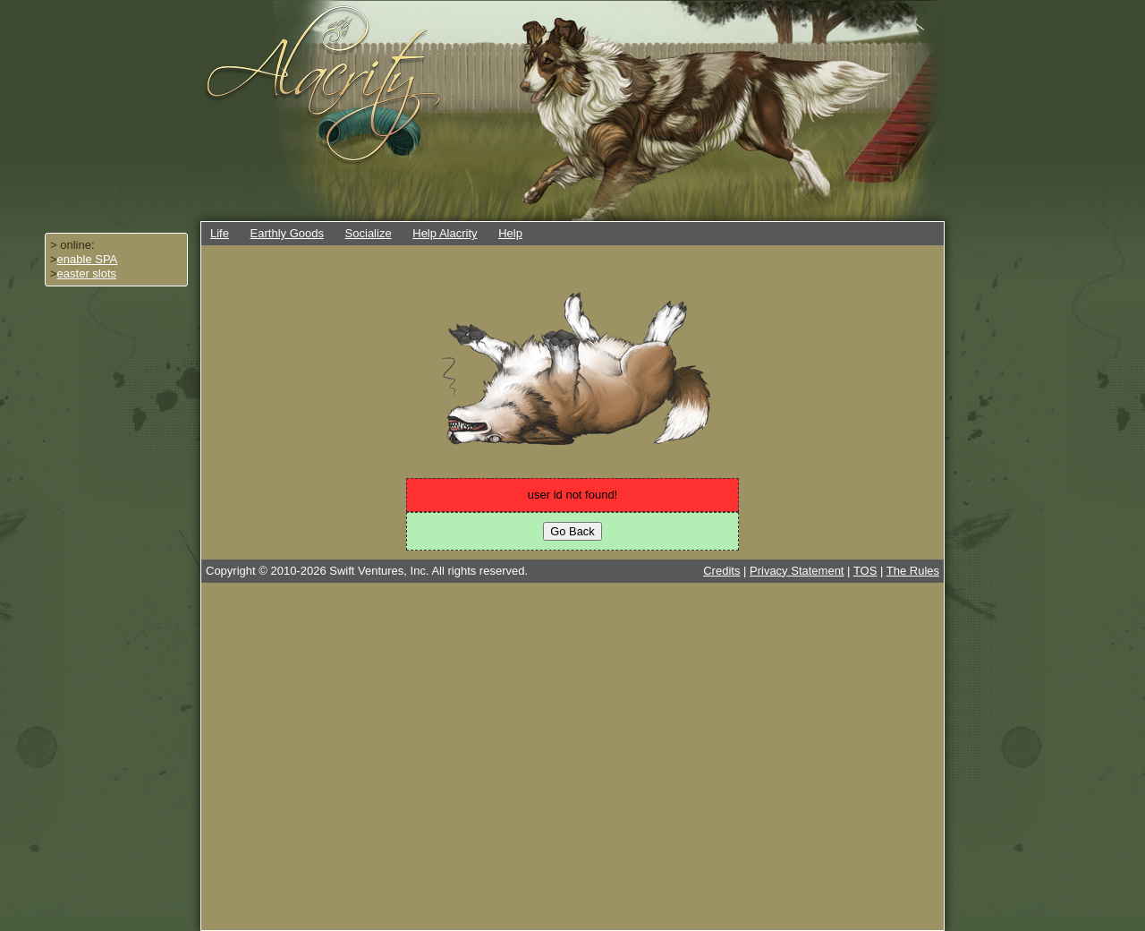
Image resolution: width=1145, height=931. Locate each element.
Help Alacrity (444, 233)
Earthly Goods (287, 233)
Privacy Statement (797, 570)
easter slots (86, 273)
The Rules (912, 570)
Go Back (572, 531)
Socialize (368, 233)
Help (510, 233)
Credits (721, 570)
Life (219, 233)
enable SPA (87, 259)
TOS (865, 570)
